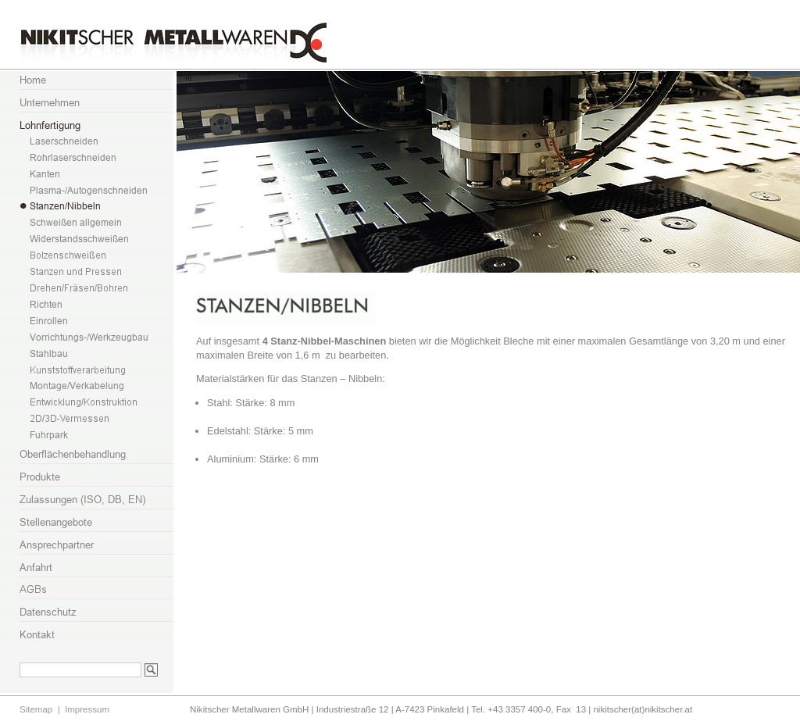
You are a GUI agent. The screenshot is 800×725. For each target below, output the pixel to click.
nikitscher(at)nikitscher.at (642, 709)
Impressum (87, 709)
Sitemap (36, 709)
